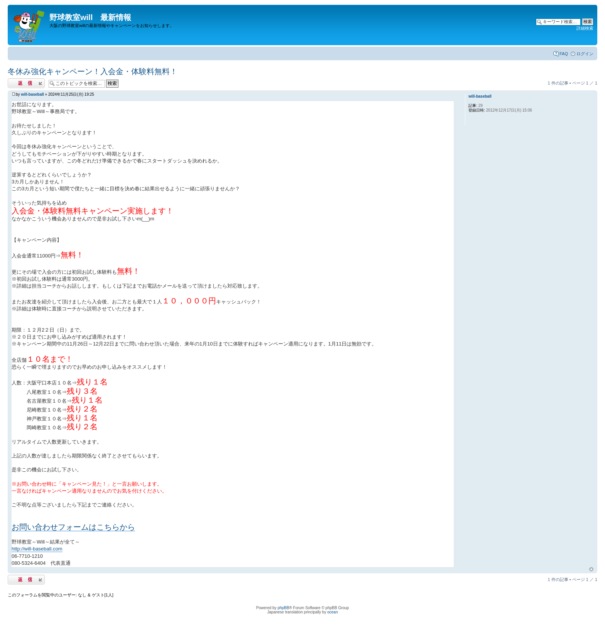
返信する (26, 83)
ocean (332, 612)
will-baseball (32, 94)
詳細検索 (584, 28)
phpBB (283, 608)
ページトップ (591, 569)
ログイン (584, 53)
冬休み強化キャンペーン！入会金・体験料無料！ (92, 71)
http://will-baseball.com (37, 549)
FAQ (563, 53)
